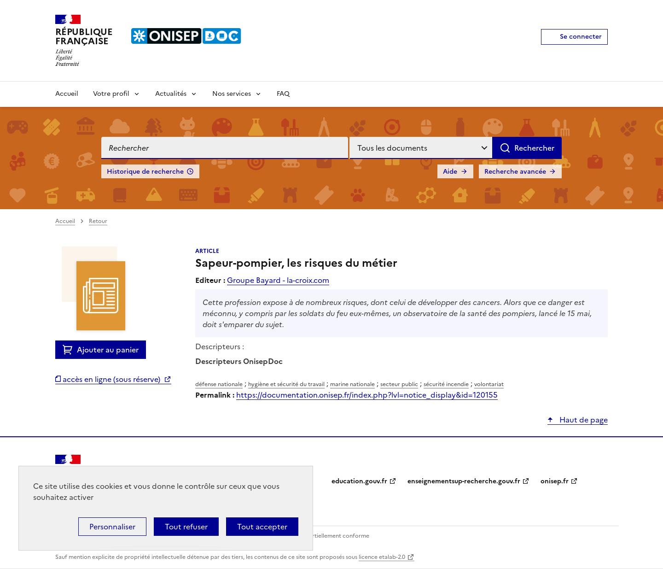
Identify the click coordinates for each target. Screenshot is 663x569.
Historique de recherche (145, 171)
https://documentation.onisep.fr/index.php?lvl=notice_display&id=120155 (367, 394)
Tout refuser (186, 526)
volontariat (489, 384)
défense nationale (219, 384)
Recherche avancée (515, 171)
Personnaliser (112, 526)
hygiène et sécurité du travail (286, 384)
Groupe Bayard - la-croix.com (278, 280)
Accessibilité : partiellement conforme (318, 536)
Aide (450, 171)
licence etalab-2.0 (382, 557)
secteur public (399, 384)
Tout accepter (262, 526)
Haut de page (583, 419)
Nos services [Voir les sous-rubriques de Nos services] (231, 94)
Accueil (66, 94)
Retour (98, 221)
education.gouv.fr (359, 481)
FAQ (283, 94)
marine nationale (352, 384)
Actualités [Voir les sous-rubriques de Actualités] (170, 94)
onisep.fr (555, 481)
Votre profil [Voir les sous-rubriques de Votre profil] (111, 94)
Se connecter (581, 36)
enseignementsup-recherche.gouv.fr (463, 481)
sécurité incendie (446, 384)
